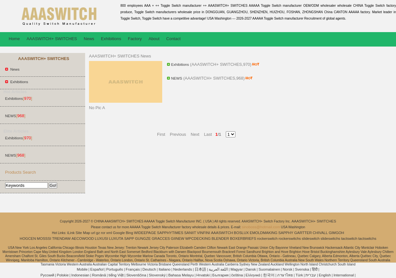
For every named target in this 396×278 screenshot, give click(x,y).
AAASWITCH (222, 233)
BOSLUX (241, 233)
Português (114, 269)
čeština (237, 275)
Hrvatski (203, 275)
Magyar (237, 269)
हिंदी (315, 269)
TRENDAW (61, 238)
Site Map (82, 233)
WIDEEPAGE (145, 233)
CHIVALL (320, 233)
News (89, 38)
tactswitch (349, 238)
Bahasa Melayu (181, 275)
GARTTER (303, 233)
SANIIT (190, 233)
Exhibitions (111, 38)
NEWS (10, 116)
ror (103, 233)
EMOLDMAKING (263, 233)
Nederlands (182, 269)
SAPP (129, 238)
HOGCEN (28, 238)
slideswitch (311, 238)
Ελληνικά (253, 275)
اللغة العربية (218, 269)
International (343, 275)
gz (98, 233)
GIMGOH (336, 233)
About (154, 38)
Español (97, 269)
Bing (129, 233)
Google (119, 233)
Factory (135, 38)
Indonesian (80, 275)
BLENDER (220, 238)
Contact (173, 38)
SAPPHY (286, 233)
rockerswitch (267, 238)
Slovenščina (136, 275)
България (220, 275)
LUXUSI (101, 238)
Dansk (250, 269)
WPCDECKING (198, 238)
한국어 (269, 275)
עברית (310, 275)
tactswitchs (367, 238)
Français (133, 269)
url (93, 233)
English (325, 275)
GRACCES (161, 238)
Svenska (302, 269)
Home (14, 38)
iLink (71, 233)
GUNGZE (143, 238)
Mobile (82, 269)
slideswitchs (330, 238)
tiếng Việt (116, 275)
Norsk (287, 269)
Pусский (47, 275)
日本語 (200, 269)
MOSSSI (44, 238)
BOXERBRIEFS (243, 238)
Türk (299, 275)
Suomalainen (269, 269)
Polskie (63, 275)
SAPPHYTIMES (170, 233)
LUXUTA (116, 238)
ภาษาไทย (285, 275)
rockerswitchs (289, 238)
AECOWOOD (83, 238)
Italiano (165, 269)
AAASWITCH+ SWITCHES (52, 38)
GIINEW (177, 238)
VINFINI (203, 233)
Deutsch (149, 269)
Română (99, 275)
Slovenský (157, 275)
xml (109, 233)
